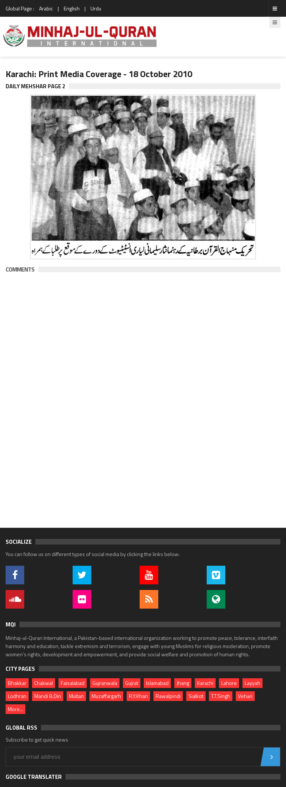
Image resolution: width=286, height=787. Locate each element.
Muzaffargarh (106, 696)
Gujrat (131, 683)
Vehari (245, 696)
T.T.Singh (220, 696)
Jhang (183, 683)
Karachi (205, 683)
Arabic (46, 8)
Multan (76, 696)
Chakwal (43, 683)
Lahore (229, 683)
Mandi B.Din (47, 696)
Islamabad (157, 683)
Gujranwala (104, 683)
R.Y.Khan (138, 696)
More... (15, 709)
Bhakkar (17, 683)
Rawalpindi (168, 696)
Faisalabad (73, 683)
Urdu (95, 8)
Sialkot (195, 696)
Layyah (252, 683)
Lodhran (17, 696)
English (72, 8)
